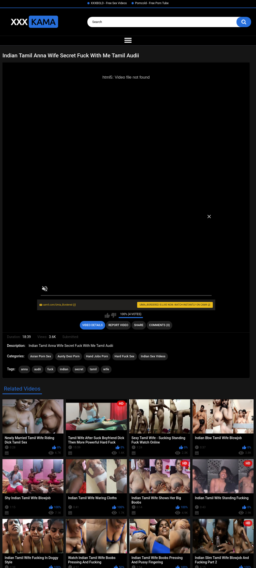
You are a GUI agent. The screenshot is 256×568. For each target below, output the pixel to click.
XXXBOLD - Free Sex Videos (109, 3)
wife (106, 369)
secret (79, 369)
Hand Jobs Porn (97, 356)
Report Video (118, 325)
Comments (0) (159, 325)
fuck (50, 369)
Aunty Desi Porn (69, 356)
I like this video (107, 315)
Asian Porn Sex (40, 356)
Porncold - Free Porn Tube (151, 3)
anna (24, 369)
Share (138, 325)
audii (37, 369)
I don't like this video (113, 315)
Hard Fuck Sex (124, 356)
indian (64, 369)
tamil (93, 369)
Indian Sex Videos (153, 356)
